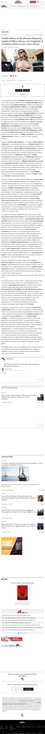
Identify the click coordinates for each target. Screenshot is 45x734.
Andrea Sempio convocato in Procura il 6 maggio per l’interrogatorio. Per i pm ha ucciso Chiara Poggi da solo (18, 511)
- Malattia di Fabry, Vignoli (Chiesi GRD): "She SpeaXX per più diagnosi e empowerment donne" (21, 625)
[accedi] (40, 2)
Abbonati (32, 2)
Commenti (4, 75)
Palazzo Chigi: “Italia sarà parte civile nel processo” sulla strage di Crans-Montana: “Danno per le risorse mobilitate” (18, 397)
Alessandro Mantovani (7, 490)
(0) (42, 402)
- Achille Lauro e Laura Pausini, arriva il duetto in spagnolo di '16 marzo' (16, 615)
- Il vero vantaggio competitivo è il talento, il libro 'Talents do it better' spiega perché (18, 617)
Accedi (17, 689)
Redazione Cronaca (6, 402)
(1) (5, 373)
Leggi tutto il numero (22, 603)
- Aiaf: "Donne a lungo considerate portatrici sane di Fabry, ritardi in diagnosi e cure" (18, 620)
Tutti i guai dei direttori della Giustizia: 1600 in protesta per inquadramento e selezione (22, 365)
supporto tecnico (35, 709)
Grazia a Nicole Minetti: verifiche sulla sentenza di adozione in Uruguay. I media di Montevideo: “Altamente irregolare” (18, 498)
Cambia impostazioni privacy (12, 728)
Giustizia (4, 32)
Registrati (28, 689)
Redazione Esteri (6, 532)
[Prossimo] (42, 379)
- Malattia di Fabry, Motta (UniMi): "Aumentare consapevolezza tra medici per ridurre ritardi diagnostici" (22, 627)
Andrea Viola (8, 368)
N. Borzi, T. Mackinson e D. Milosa (10, 47)
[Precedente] (37, 379)
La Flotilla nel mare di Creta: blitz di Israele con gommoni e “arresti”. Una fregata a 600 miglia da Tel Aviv (22, 464)
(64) (42, 504)
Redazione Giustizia (6, 504)
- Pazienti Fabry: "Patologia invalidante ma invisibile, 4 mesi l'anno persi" (16, 622)
